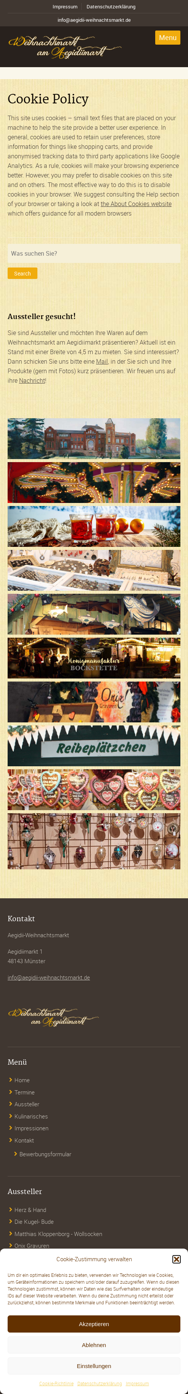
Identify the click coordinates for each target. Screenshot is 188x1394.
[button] (176, 1259)
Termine (24, 1092)
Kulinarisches (31, 1116)
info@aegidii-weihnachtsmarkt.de (94, 19)
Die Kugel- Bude (34, 1221)
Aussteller (26, 1104)
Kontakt (24, 1140)
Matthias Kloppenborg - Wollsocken (58, 1234)
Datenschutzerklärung (99, 1383)
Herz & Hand (30, 1210)
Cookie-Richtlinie (56, 1383)
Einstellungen (94, 1366)
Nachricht (32, 380)
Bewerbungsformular (45, 1154)
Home (22, 1080)
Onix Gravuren (31, 1245)
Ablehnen (94, 1345)
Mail (102, 361)
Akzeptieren (94, 1324)
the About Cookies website (136, 204)
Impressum (137, 1383)
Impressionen (31, 1128)
